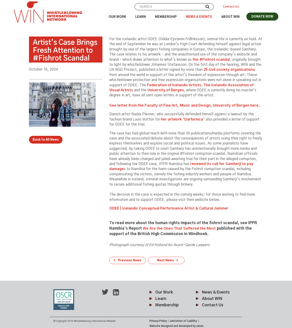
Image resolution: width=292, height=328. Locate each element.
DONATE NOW (262, 16)
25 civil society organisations (229, 69)
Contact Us (231, 6)
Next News (165, 260)
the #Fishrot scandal (211, 59)
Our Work (117, 17)
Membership (166, 17)
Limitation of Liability (183, 321)
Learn (140, 17)
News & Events (199, 17)
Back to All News (46, 139)
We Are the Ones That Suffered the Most (179, 228)
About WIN (230, 17)
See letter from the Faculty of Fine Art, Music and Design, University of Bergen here (183, 105)
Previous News (129, 260)
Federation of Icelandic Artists (174, 85)
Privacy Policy (158, 321)
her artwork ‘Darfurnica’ (183, 119)
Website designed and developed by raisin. (176, 326)
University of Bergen (165, 90)
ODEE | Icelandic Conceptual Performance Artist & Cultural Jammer (168, 208)
